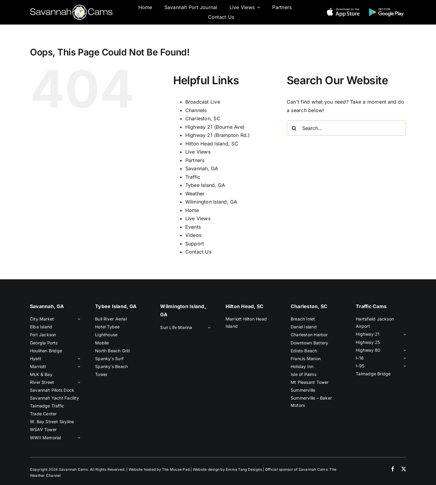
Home (192, 210)
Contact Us (198, 252)
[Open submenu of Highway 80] (403, 350)
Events (193, 227)
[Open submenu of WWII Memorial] (77, 437)
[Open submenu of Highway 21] (403, 334)
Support (194, 244)
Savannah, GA (201, 168)
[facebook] (392, 469)
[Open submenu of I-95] (403, 366)
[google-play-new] (386, 9)
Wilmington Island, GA (211, 202)
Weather (195, 194)
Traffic (192, 177)
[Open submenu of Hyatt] (77, 358)
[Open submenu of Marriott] (77, 366)
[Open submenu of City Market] (77, 319)
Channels (196, 110)
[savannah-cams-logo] (71, 7)
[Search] (294, 128)
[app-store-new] (343, 9)
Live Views (197, 152)
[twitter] (403, 469)
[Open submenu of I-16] (403, 358)
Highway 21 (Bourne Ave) (215, 127)
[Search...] (346, 128)
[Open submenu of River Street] (77, 382)
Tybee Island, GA (205, 185)
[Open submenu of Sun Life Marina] (208, 327)
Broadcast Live (202, 102)
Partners (195, 160)
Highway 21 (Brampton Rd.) (217, 135)
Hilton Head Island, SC (211, 144)
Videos (193, 235)
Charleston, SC (202, 118)
